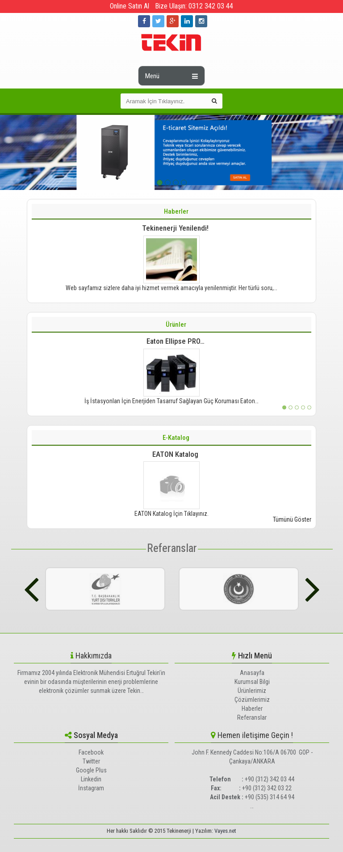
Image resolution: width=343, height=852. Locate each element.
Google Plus (91, 770)
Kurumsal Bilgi (252, 681)
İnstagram (91, 788)
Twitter (91, 761)
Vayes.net (225, 830)
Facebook (91, 752)
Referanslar (172, 548)
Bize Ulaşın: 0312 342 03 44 (194, 6)
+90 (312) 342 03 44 (269, 779)
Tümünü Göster (292, 519)
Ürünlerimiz (252, 690)
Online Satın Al (129, 6)
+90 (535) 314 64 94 (269, 797)
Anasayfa (252, 672)
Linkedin (91, 779)
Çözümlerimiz (252, 699)
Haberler (252, 708)
